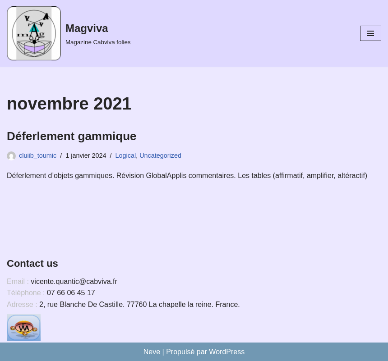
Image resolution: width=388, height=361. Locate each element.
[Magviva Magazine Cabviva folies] (68, 33)
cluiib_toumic (37, 155)
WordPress (227, 352)
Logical (125, 155)
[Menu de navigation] (370, 33)
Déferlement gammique (72, 136)
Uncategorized (160, 155)
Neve (151, 352)
